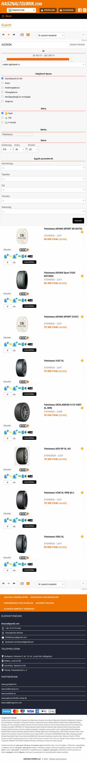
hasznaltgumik (21, 4)
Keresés (78, 221)
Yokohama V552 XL (54, 537)
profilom (49, 10)
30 (9, 34)
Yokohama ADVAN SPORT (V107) (61, 317)
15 (3, 34)
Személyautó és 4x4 (13, 78)
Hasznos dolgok (45, 603)
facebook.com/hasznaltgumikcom (19, 642)
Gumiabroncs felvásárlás (18, 603)
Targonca (9, 101)
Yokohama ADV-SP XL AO (57, 449)
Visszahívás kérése (14, 633)
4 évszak (9, 122)
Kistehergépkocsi (12, 88)
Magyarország (16, 10)
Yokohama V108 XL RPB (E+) (59, 493)
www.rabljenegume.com (11, 703)
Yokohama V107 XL (54, 361)
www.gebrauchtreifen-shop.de (14, 698)
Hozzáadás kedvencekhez (44, 597)
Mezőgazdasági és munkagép (17, 97)
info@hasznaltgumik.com (16, 637)
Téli (6, 118)
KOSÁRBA (29, 262)
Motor (7, 83)
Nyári (7, 113)
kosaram (68, 10)
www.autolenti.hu (8, 693)
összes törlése (77, 45)
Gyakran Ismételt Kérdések (19, 609)
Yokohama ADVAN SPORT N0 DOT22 (63, 229)
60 (14, 34)
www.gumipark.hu (9, 684)
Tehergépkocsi (11, 92)
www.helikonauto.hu (10, 689)
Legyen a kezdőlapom (16, 597)
